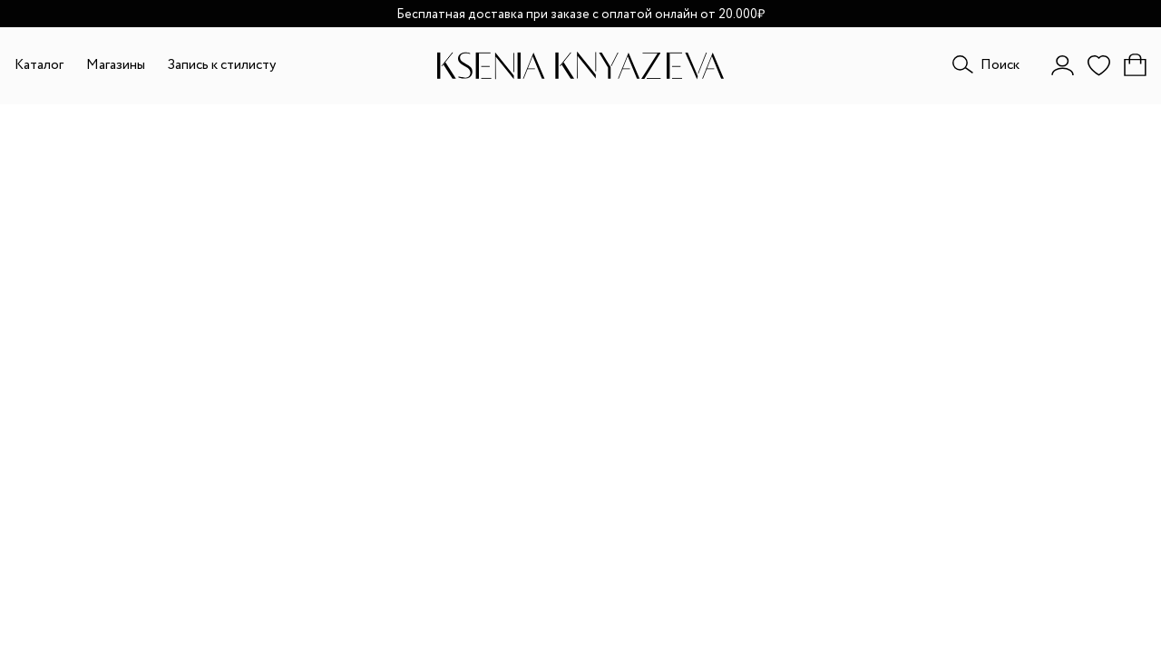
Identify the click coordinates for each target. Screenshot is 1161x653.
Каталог (39, 65)
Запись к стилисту (222, 65)
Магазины (115, 65)
